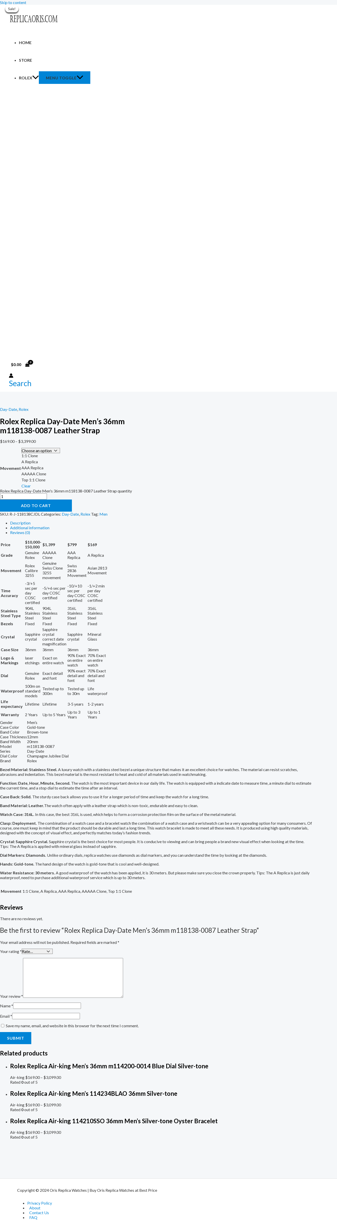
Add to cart (36, 505)
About (34, 1207)
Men (103, 513)
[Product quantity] (23, 496)
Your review (11, 995)
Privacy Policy (39, 1203)
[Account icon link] (11, 376)
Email (6, 1015)
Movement (10, 468)
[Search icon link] (20, 383)
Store (25, 60)
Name (6, 1004)
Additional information (29, 527)
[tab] (161, 522)
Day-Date (8, 409)
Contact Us (39, 1212)
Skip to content (13, 2)
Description (20, 522)
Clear (26, 485)
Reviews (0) (20, 532)
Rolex (29, 77)
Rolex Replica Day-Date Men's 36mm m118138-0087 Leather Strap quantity (66, 490)
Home (25, 42)
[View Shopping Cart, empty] (20, 364)
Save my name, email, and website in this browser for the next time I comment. (72, 1024)
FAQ (33, 1217)
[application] (35, 77)
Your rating (11, 950)
